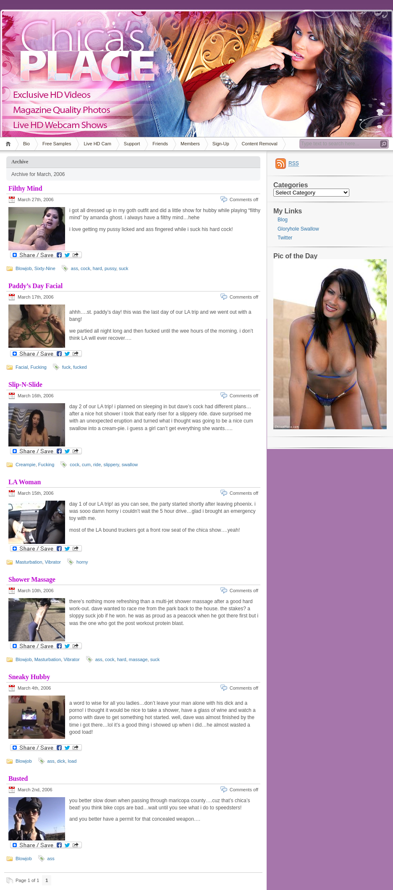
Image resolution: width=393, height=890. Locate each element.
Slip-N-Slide (25, 384)
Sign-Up (220, 143)
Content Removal (260, 143)
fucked (79, 367)
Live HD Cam (97, 143)
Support (132, 143)
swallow (130, 464)
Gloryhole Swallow (298, 229)
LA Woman (24, 482)
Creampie (26, 464)
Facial (22, 367)
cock (85, 268)
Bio (26, 143)
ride (97, 464)
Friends (160, 143)
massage (138, 659)
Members (190, 143)
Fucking (38, 367)
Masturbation (29, 561)
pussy (110, 268)
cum (86, 464)
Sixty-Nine (44, 268)
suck (123, 268)
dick (61, 761)
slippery (111, 464)
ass (74, 268)
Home (9, 143)
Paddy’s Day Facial (35, 285)
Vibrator (53, 561)
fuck (66, 367)
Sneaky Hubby (29, 676)
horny (82, 561)
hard (97, 268)
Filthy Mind (25, 188)
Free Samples (56, 143)
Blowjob (24, 268)
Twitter (285, 238)
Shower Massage (31, 579)
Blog (283, 220)
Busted (18, 778)
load (72, 761)
